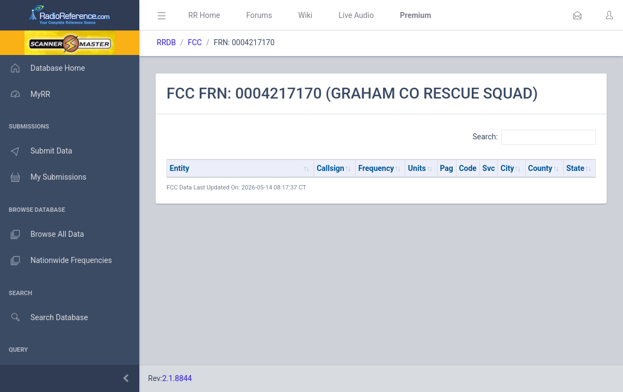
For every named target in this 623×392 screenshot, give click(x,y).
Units (417, 168)
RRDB (166, 42)
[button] (577, 15)
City (507, 168)
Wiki (305, 15)
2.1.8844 (177, 378)
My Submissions (43, 177)
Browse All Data (42, 235)
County (540, 168)
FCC (195, 42)
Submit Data (36, 151)
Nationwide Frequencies (56, 261)
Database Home (42, 68)
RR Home (204, 15)
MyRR (25, 94)
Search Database (44, 317)
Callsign (330, 168)
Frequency (376, 168)
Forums (259, 15)
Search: (534, 137)
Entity (179, 168)
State (575, 168)
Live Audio (356, 15)
